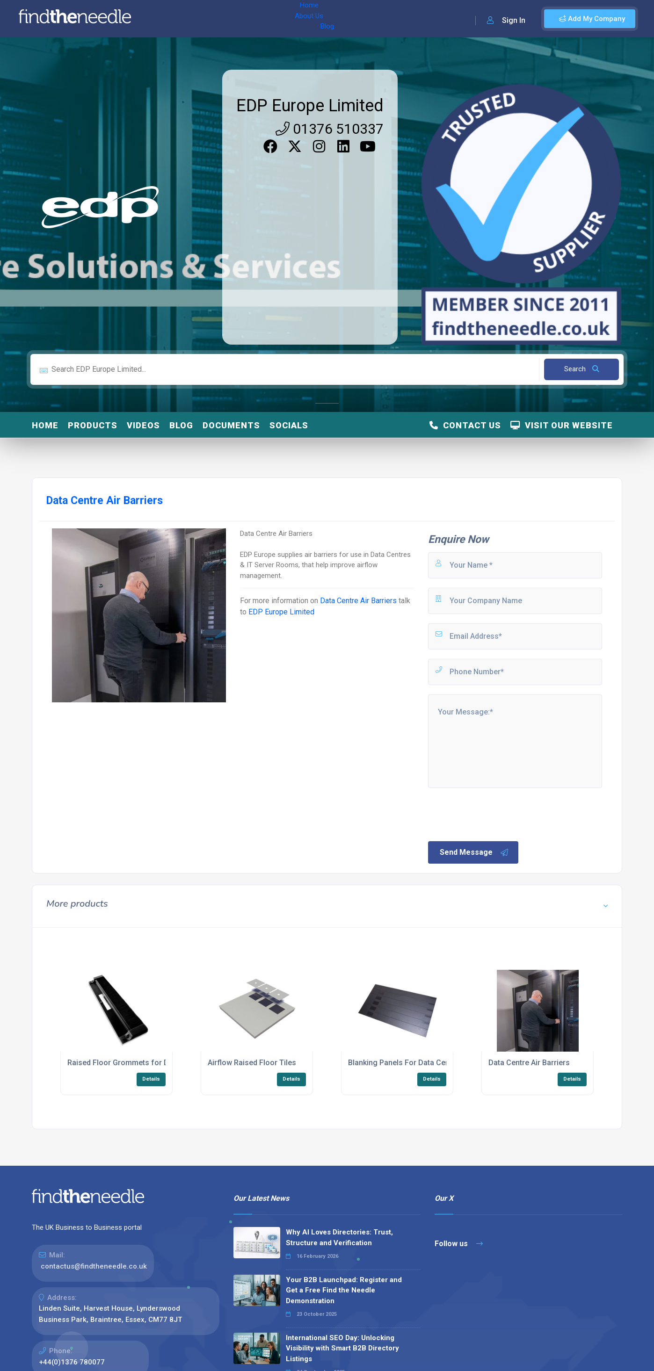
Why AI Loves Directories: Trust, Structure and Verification (339, 1237)
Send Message (474, 852)
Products (92, 425)
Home (165, 18)
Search (581, 369)
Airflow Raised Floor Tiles (252, 1062)
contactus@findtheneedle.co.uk (94, 1266)
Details (151, 1079)
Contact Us (465, 425)
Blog (233, 18)
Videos (143, 425)
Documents (231, 425)
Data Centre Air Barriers (358, 600)
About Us (200, 18)
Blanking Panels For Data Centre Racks (415, 1062)
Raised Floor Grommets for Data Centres (138, 1062)
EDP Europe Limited (310, 105)
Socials (288, 425)
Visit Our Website (561, 425)
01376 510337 (330, 129)
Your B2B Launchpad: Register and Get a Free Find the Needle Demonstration (344, 1290)
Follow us (459, 1243)
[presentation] (498, 813)
